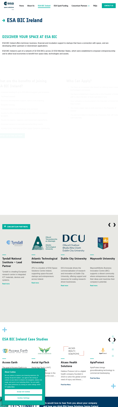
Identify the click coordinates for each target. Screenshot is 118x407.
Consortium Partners (79, 6)
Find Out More (66, 385)
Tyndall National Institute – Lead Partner (12, 262)
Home (21, 6)
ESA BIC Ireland (44, 6)
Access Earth (10, 362)
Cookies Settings (24, 398)
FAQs (95, 6)
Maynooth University (102, 258)
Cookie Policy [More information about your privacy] (11, 387)
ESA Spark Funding (61, 6)
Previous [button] (109, 225)
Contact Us (108, 6)
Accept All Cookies (23, 392)
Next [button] (114, 225)
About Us (30, 6)
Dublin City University (74, 258)
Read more (6, 284)
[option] (15, 260)
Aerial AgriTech (40, 362)
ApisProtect (97, 362)
